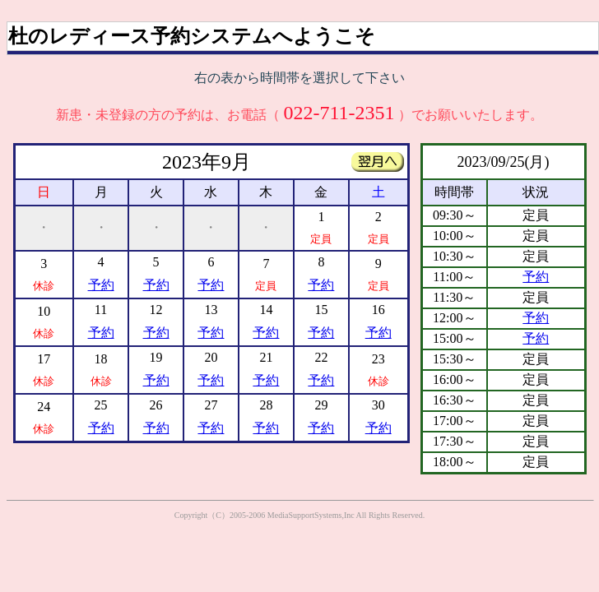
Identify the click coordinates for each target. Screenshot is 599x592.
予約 (101, 285)
